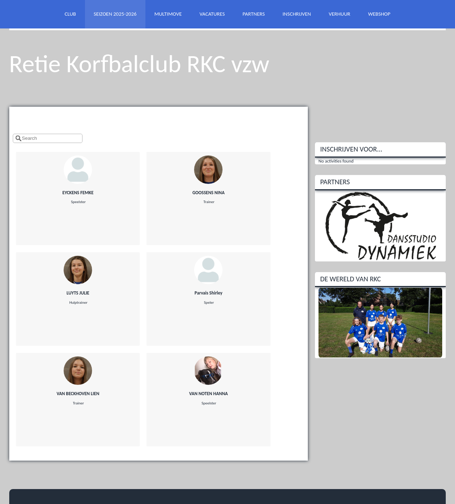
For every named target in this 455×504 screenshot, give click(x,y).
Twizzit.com (256, 474)
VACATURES (212, 14)
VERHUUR (339, 14)
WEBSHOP (379, 14)
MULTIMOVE (168, 14)
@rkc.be (35, 423)
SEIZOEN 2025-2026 (115, 14)
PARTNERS (253, 14)
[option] (380, 225)
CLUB (70, 14)
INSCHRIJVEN (297, 14)
